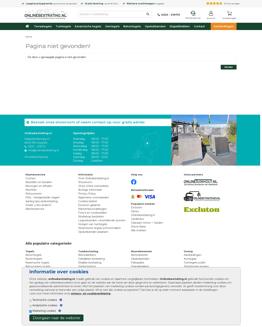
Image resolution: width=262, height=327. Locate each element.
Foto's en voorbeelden (92, 212)
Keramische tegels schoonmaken (99, 228)
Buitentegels (33, 258)
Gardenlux (137, 219)
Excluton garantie (89, 205)
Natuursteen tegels (37, 266)
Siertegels (112, 26)
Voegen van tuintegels (92, 224)
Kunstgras (190, 258)
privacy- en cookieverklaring (90, 293)
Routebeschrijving (36, 156)
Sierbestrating (87, 266)
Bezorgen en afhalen (38, 186)
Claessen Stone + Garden (147, 222)
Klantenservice (34, 209)
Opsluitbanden (155, 26)
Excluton (61, 3)
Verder (228, 67)
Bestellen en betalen (38, 182)
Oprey (135, 211)
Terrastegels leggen (196, 266)
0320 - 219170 (37, 146)
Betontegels (132, 26)
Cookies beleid (87, 201)
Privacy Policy (87, 193)
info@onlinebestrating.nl (43, 150)
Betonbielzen (139, 255)
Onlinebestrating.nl (143, 215)
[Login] (211, 16)
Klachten (31, 189)
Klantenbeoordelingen (92, 209)
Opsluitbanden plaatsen (93, 231)
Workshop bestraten (91, 216)
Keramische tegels (88, 26)
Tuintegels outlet (194, 262)
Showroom (85, 182)
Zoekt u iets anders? (38, 205)
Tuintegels (63, 26)
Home (28, 36)
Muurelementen (141, 251)
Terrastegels (43, 26)
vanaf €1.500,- (102, 3)
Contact (199, 26)
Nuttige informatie (90, 189)
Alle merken (138, 230)
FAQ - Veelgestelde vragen (42, 197)
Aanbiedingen (224, 26)
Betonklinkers (87, 255)
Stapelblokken (180, 26)
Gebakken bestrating (91, 258)
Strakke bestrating (89, 262)
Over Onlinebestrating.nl (93, 178)
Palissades (137, 262)
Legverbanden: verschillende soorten (101, 220)
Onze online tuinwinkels (93, 186)
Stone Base (138, 226)
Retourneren (33, 193)
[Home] (45, 13)
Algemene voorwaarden (93, 197)
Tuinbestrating (88, 251)
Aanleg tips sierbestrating (41, 201)
